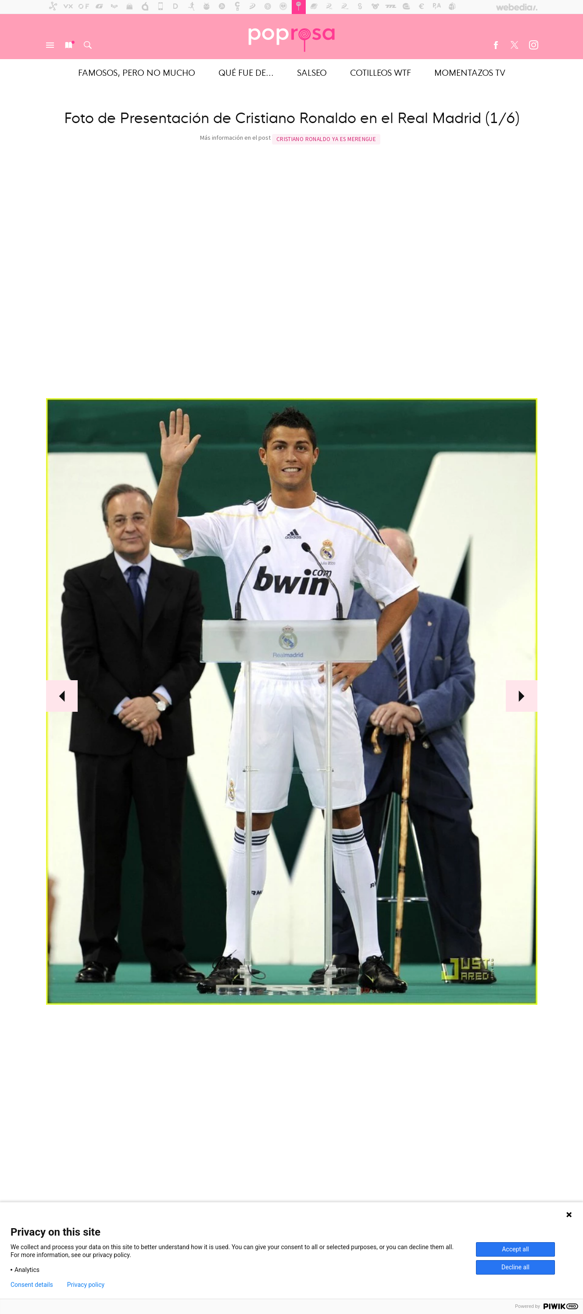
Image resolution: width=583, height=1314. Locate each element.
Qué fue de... (246, 72)
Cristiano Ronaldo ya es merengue (326, 139)
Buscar (88, 45)
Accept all (515, 1249)
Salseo (312, 72)
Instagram (533, 45)
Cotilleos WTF (380, 72)
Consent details (32, 1284)
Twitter (515, 45)
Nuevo (69, 45)
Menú (50, 45)
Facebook (496, 45)
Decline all (515, 1267)
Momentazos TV (469, 72)
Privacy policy (85, 1284)
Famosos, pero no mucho (136, 72)
